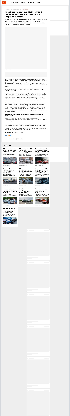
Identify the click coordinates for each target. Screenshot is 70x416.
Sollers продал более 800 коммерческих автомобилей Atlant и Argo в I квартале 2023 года (25, 132)
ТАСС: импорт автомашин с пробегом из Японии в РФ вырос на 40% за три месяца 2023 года (9, 192)
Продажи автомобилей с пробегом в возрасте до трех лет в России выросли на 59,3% (42, 132)
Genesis (10, 120)
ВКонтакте (17, 114)
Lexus (14, 120)
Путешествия (31, 2)
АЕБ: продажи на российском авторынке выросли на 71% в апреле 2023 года (25, 152)
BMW (6, 120)
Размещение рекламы (20, 411)
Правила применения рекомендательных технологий (22, 414)
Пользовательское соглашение (39, 414)
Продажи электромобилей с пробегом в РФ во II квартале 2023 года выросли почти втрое (24, 71)
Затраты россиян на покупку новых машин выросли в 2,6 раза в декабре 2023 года (24, 96)
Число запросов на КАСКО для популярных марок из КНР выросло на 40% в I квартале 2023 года (41, 152)
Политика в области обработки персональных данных (37, 413)
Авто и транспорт (15, 2)
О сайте (13, 411)
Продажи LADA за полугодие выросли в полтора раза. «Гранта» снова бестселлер (9, 152)
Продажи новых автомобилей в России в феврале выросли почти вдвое (41, 172)
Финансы (38, 2)
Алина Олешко (25, 9)
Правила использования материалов (19, 413)
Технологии (23, 2)
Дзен (22, 114)
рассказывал (21, 111)
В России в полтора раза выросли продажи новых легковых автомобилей (9, 132)
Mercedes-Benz (19, 120)
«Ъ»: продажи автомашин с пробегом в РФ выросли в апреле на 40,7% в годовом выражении (10, 172)
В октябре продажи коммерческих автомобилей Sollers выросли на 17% (24, 172)
